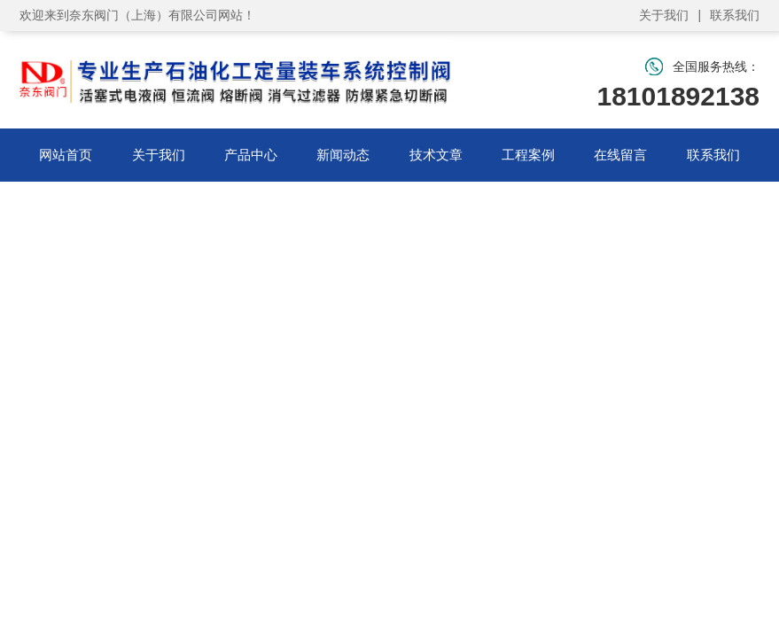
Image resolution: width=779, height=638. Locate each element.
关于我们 (664, 15)
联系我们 (735, 15)
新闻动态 (343, 154)
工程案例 (528, 154)
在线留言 (620, 154)
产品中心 (250, 154)
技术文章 (436, 154)
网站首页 (65, 154)
